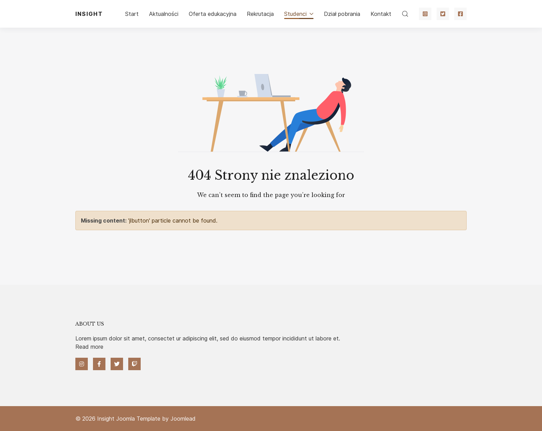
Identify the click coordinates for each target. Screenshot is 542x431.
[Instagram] (425, 14)
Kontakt (381, 13)
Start (132, 13)
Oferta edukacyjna (212, 13)
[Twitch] (134, 364)
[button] (405, 13)
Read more (89, 346)
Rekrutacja (260, 13)
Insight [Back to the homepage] (89, 13)
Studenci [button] (299, 13)
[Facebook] (460, 14)
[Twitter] (443, 14)
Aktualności (163, 13)
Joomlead (183, 418)
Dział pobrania (342, 13)
